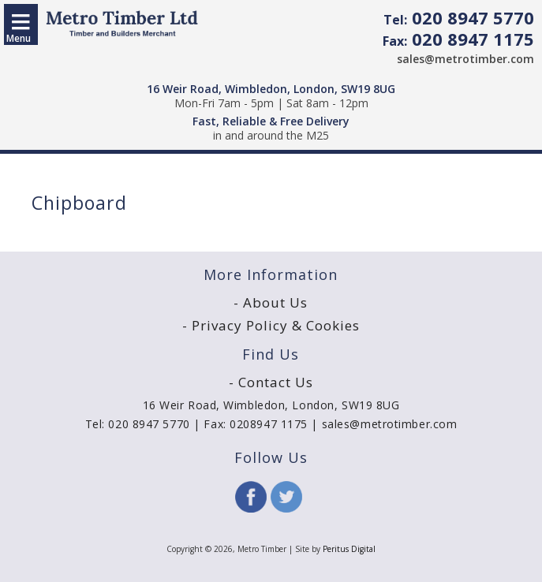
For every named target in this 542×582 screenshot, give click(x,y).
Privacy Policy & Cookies (276, 325)
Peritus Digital (349, 548)
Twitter (286, 497)
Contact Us (275, 382)
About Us (275, 302)
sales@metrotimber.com (465, 58)
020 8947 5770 (458, 17)
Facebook (251, 497)
